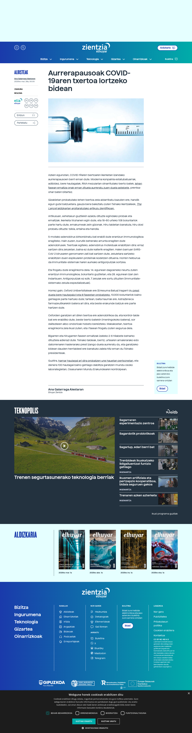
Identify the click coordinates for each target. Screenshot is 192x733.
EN (27, 106)
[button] (16, 47)
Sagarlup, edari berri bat (137, 447)
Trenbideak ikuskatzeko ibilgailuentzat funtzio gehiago (136, 464)
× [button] (189, 693)
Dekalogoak (100, 616)
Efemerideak (100, 621)
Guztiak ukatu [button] (108, 721)
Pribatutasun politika (161, 623)
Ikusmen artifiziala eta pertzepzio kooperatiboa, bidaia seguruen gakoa (137, 481)
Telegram (98, 658)
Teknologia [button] (94, 59)
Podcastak (67, 636)
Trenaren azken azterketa (138, 495)
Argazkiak (67, 626)
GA (36, 106)
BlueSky (97, 648)
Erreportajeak (69, 641)
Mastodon (98, 653)
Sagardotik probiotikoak (137, 433)
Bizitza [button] (46, 59)
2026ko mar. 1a (65, 573)
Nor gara (159, 611)
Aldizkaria (167, 47)
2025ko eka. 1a (157, 573)
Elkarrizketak (68, 616)
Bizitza (21, 607)
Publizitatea (160, 616)
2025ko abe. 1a (96, 573)
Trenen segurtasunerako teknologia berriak (64, 477)
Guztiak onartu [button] (84, 721)
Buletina (171, 58)
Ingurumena (27, 614)
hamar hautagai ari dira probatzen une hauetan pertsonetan (95, 360)
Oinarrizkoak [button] (142, 59)
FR (36, 100)
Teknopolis (26, 410)
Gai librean (99, 626)
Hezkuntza (99, 611)
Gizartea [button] (118, 59)
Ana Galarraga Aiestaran (24, 79)
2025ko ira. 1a (126, 573)
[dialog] (96, 711)
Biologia (18, 93)
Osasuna (18, 89)
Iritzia (64, 621)
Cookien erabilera (164, 630)
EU (27, 100)
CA (31, 106)
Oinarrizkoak (28, 636)
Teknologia (26, 621)
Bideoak (66, 631)
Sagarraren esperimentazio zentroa (136, 421)
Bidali (162, 388)
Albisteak (21, 72)
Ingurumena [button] (69, 59)
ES (31, 100)
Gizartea (23, 629)
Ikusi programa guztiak (165, 513)
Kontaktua (159, 635)
